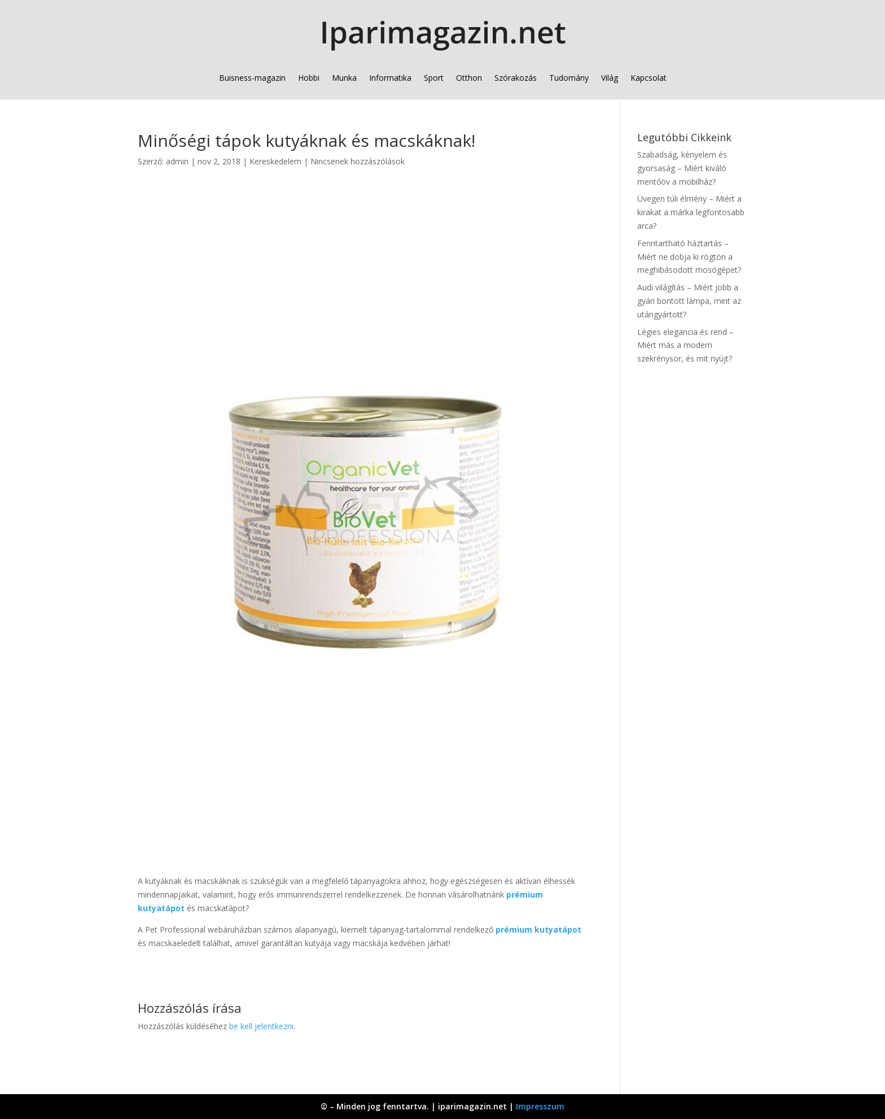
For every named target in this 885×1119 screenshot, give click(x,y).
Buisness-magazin (252, 77)
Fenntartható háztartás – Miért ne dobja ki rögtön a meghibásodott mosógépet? (689, 257)
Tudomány (569, 77)
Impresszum (540, 1106)
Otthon (469, 77)
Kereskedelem (275, 161)
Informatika (390, 77)
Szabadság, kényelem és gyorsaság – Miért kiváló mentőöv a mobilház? (682, 168)
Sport (434, 77)
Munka (344, 77)
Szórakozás (515, 77)
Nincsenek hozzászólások (357, 161)
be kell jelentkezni (261, 1026)
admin (177, 161)
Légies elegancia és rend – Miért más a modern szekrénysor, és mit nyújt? (685, 345)
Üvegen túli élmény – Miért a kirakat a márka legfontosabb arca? (690, 212)
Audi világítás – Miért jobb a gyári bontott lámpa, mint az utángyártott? (689, 301)
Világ (609, 77)
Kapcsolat (648, 77)
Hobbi (308, 77)
